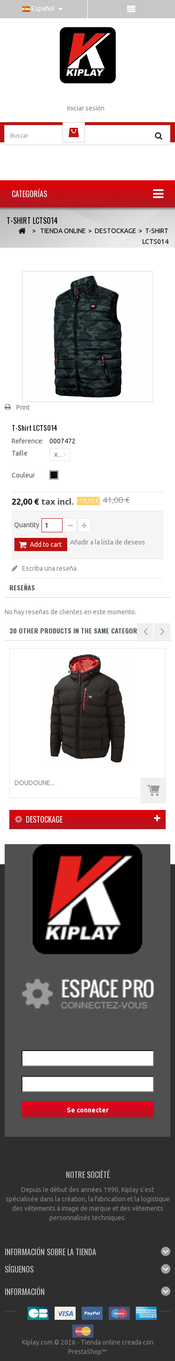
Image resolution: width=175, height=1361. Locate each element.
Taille (20, 453)
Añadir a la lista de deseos (107, 542)
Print (23, 407)
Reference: (27, 441)
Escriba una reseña (49, 568)
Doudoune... (34, 783)
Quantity (26, 525)
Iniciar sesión (86, 108)
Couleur (24, 475)
